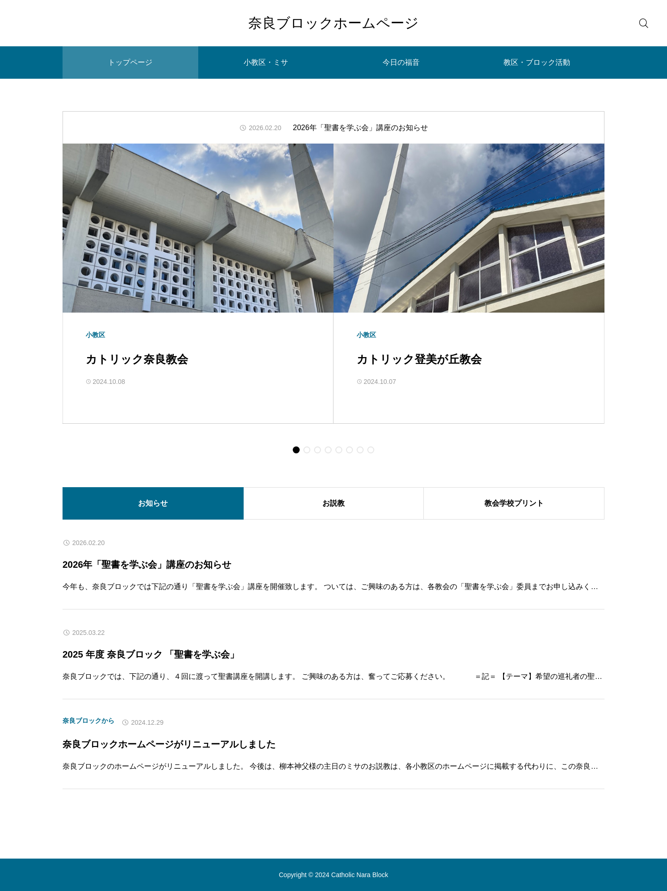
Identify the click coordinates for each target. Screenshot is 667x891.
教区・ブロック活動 (536, 62)
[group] (333, 128)
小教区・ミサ (266, 62)
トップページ (130, 62)
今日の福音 (401, 62)
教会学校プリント (514, 503)
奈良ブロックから (88, 720)
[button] (296, 449)
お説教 (333, 503)
